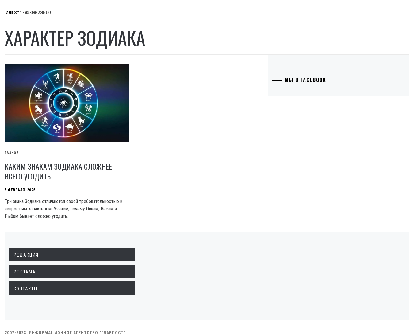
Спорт (30, 169)
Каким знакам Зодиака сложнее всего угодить (135, 152)
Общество (35, 74)
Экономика (36, 61)
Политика (35, 47)
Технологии (37, 115)
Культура (33, 128)
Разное (31, 155)
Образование (38, 101)
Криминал (35, 88)
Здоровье (34, 142)
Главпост (52, 15)
